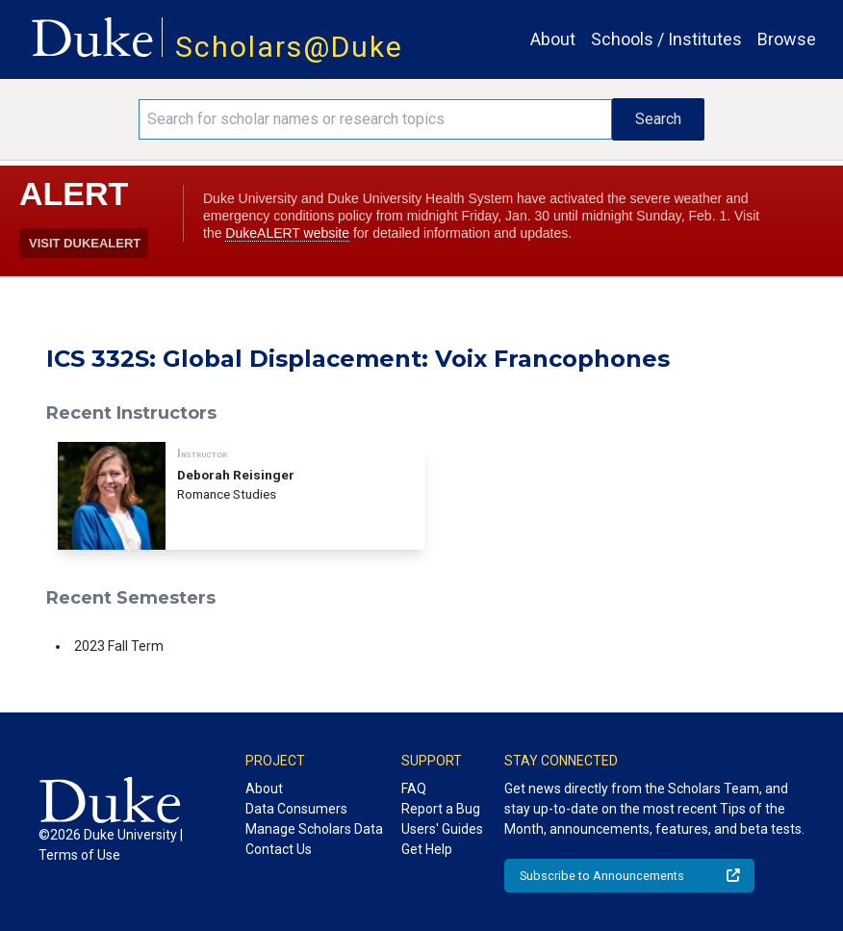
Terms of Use (79, 855)
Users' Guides (442, 829)
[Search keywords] (376, 119)
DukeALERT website (287, 233)
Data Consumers (296, 808)
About (552, 39)
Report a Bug (440, 808)
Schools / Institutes (666, 39)
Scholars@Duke (289, 47)
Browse (786, 39)
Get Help (426, 849)
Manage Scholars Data (314, 829)
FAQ (413, 788)
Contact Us (278, 849)
